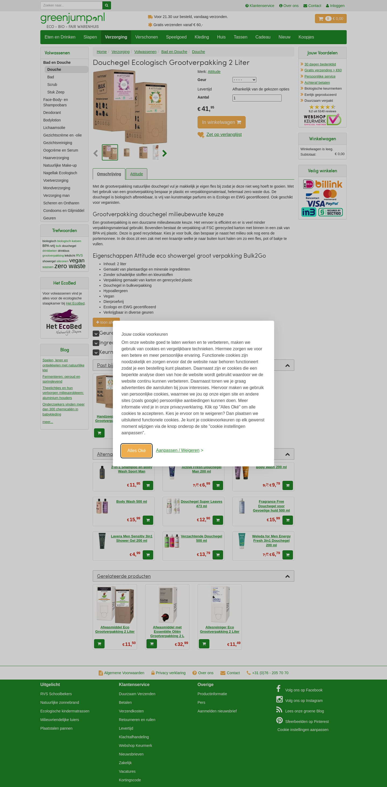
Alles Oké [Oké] (136, 450)
